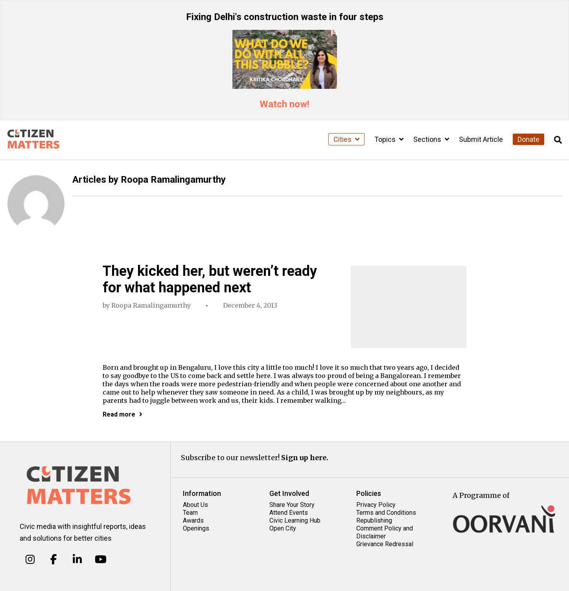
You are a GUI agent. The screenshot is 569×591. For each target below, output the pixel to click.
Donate (528, 139)
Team (190, 512)
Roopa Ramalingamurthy (151, 305)
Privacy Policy (376, 504)
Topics (388, 139)
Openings (196, 528)
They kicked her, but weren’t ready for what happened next (210, 279)
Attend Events (288, 512)
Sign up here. (304, 457)
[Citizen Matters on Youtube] (100, 559)
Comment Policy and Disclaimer (384, 532)
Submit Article (481, 139)
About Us (195, 504)
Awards (193, 520)
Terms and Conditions (386, 512)
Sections (431, 139)
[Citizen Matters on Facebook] (53, 559)
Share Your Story (292, 504)
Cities (346, 139)
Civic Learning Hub (294, 520)
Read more (122, 414)
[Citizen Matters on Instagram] (30, 559)
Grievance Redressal (384, 544)
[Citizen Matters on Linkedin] (77, 559)
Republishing (374, 520)
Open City (282, 528)
